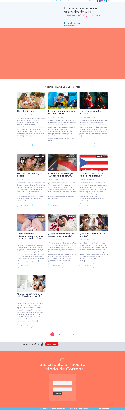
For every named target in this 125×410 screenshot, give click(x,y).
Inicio (47, 1)
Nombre (62, 380)
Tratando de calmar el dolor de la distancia (91, 174)
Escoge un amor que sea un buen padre (61, 112)
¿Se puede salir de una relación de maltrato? (29, 295)
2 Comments (28, 242)
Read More (24, 145)
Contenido (68, 1)
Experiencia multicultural (80, 1)
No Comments (28, 115)
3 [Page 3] (59, 334)
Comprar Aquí (51, 344)
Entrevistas (92, 1)
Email (62, 386)
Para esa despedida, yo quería (29, 174)
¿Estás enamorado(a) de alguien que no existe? (61, 235)
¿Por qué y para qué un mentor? (92, 235)
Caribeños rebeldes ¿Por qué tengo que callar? (61, 174)
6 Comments (90, 179)
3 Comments (28, 179)
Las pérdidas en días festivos (91, 112)
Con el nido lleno (26, 111)
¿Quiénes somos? (56, 1)
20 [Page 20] (66, 334)
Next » (71, 334)
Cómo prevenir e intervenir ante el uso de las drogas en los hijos (30, 236)
